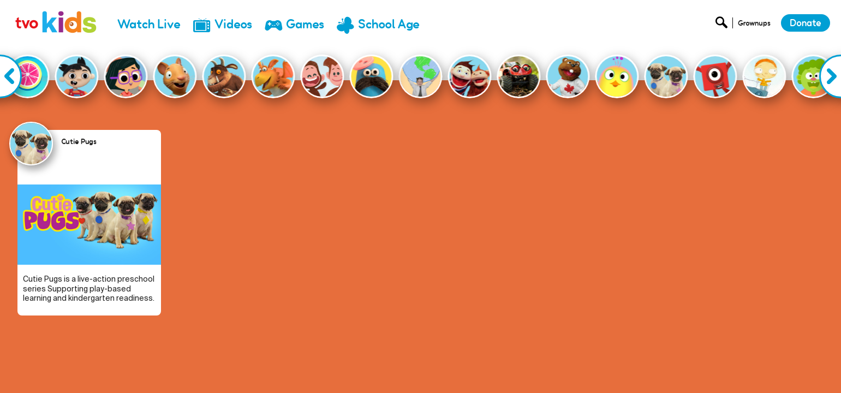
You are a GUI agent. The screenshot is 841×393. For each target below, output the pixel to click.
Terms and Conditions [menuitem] (795, 369)
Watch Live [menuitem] (149, 24)
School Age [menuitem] (389, 24)
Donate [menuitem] (677, 369)
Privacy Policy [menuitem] (725, 369)
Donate (805, 22)
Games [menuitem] (305, 24)
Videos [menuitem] (233, 24)
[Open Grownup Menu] (753, 25)
